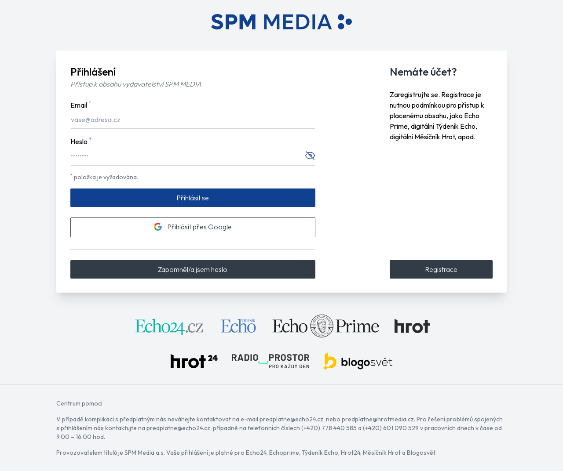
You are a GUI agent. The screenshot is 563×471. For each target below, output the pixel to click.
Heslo (80, 141)
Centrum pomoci (79, 403)
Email (80, 104)
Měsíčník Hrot (382, 453)
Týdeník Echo (320, 453)
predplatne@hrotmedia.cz (378, 419)
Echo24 (256, 453)
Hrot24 (350, 453)
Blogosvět (421, 453)
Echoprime (284, 453)
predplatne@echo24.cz (291, 419)
